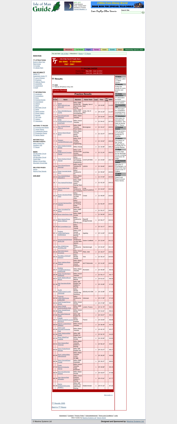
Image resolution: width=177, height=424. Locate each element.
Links (116, 415)
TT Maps (36, 105)
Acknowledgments (91, 415)
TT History (36, 104)
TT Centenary (37, 94)
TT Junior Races (38, 129)
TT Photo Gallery (38, 113)
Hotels (104, 49)
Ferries (96, 49)
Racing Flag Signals (39, 171)
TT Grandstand (38, 102)
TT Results (36, 115)
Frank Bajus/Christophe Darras (63, 367)
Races (81, 53)
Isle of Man (64, 53)
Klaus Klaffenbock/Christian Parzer (65, 152)
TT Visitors (36, 119)
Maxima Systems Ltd (89, 418)
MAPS (35, 152)
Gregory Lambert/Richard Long (65, 141)
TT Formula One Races (41, 127)
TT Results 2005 (58, 403)
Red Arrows (37, 64)
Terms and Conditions (106, 415)
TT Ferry (36, 98)
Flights (88, 49)
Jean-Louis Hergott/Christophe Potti (64, 329)
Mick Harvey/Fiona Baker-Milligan (64, 220)
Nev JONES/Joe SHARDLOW (63, 247)
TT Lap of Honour (39, 78)
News (120, 49)
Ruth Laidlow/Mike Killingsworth (64, 355)
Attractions (68, 49)
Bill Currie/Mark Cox (64, 226)
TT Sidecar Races (39, 82)
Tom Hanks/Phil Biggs (65, 182)
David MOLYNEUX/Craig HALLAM (64, 105)
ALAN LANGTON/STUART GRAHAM (64, 291)
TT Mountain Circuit (39, 107)
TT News (36, 109)
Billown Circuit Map (39, 161)
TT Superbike (37, 84)
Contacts (71, 415)
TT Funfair (36, 66)
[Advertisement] (89, 31)
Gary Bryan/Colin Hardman (63, 116)
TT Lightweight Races (40, 131)
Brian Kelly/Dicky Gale (65, 214)
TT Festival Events (39, 100)
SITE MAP (36, 176)
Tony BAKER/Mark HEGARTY (64, 177)
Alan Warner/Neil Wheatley (63, 378)
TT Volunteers (37, 121)
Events (112, 49)
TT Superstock (38, 86)
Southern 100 (37, 145)
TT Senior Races (38, 135)
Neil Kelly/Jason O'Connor (63, 252)
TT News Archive (38, 111)
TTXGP (35, 88)
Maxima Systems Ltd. (135, 421)
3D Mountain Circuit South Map (39, 158)
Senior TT (36, 74)
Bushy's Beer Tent (39, 62)
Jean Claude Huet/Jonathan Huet (64, 307)
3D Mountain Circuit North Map (39, 154)
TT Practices (37, 80)
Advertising (62, 415)
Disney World (101, 418)
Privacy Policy (79, 415)
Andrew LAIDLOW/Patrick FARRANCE (63, 233)
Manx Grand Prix (38, 143)
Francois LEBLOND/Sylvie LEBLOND (63, 298)
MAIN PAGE (37, 56)
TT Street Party (38, 68)
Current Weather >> (80, 9)
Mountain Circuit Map (40, 163)
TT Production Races (40, 133)
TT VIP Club (37, 117)
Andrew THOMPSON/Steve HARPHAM (64, 269)
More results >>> (108, 395)
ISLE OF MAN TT (39, 72)
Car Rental (79, 49)
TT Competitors (38, 96)
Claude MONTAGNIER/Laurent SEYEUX (65, 319)
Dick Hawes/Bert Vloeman (63, 344)
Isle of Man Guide (42, 7)
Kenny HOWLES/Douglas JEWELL (64, 385)
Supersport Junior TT (40, 76)
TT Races (87, 53)
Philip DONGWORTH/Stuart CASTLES (65, 121)
